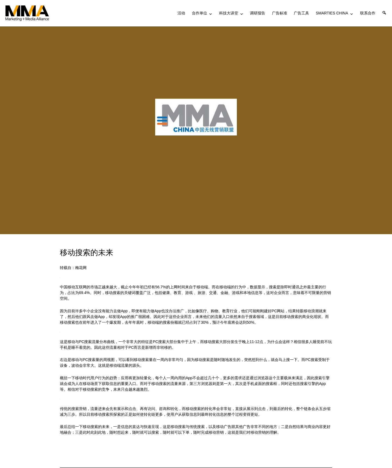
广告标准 (279, 13)
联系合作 (367, 13)
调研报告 (257, 13)
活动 (181, 13)
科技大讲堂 (228, 13)
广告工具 (301, 13)
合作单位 (199, 13)
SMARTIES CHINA (332, 13)
